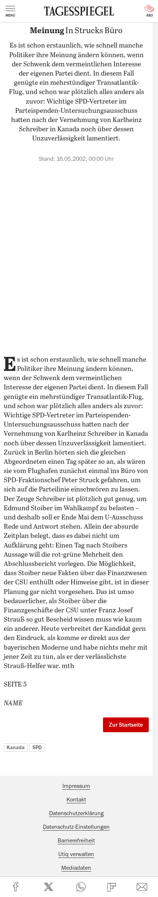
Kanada (16, 747)
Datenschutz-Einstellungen (76, 827)
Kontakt (76, 800)
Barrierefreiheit (76, 841)
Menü (10, 11)
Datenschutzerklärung (76, 813)
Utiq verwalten (76, 854)
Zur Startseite (126, 725)
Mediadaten (76, 868)
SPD (37, 747)
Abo (149, 11)
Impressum (76, 786)
